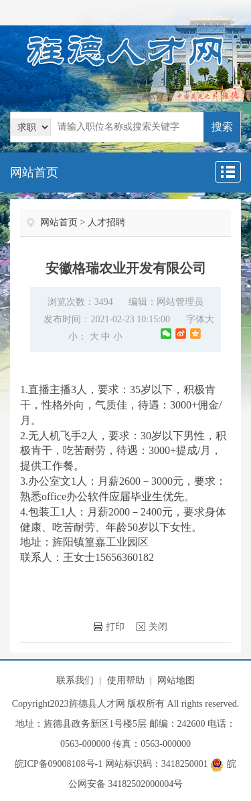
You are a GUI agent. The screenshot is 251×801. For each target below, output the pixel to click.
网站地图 (176, 680)
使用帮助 (126, 680)
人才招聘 (106, 222)
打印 (109, 627)
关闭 (152, 627)
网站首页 (34, 172)
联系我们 (75, 680)
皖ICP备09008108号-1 (58, 764)
